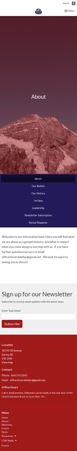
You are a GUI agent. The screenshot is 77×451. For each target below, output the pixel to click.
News (5, 431)
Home (5, 417)
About (38, 178)
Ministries (7, 424)
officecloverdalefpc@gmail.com (27, 380)
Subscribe (12, 324)
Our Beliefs (38, 185)
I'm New (38, 200)
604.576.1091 (19, 375)
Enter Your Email (11, 310)
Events (5, 428)
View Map (7, 362)
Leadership (38, 207)
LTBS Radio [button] (9, 440)
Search (66, 3)
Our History (38, 193)
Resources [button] (9, 436)
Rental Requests (38, 222)
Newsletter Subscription (38, 215)
